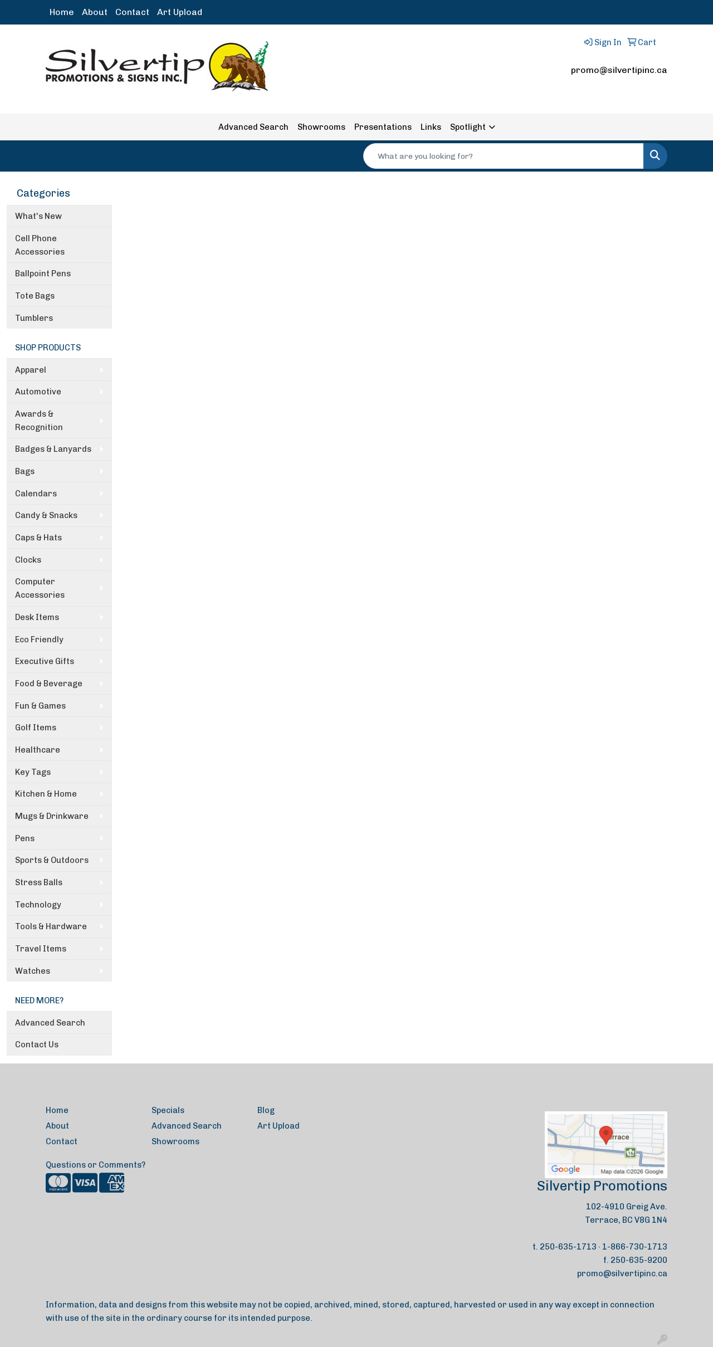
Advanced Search (253, 127)
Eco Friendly (39, 640)
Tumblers (34, 318)
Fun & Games (40, 706)
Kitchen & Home (46, 794)
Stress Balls (38, 882)
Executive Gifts (44, 661)
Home (62, 12)
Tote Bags (35, 296)
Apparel (30, 370)
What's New (38, 216)
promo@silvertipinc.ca (619, 70)
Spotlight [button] (468, 127)
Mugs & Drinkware (52, 816)
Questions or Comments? (95, 1165)
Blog (266, 1110)
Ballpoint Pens (43, 274)
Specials (168, 1110)
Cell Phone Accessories (40, 245)
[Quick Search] (503, 156)
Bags (25, 471)
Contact (132, 12)
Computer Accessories (40, 588)
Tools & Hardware (51, 926)
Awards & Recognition (39, 420)
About (95, 12)
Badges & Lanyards (53, 449)
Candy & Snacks (46, 515)
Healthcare (37, 750)
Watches (32, 971)
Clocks (28, 560)
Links (431, 127)
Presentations (383, 127)
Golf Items (35, 728)
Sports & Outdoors (52, 860)
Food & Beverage (48, 684)
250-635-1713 (568, 1247)
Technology (38, 905)
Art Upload (179, 12)
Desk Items (37, 617)
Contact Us (36, 1044)
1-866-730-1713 (634, 1247)
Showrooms (321, 127)
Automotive (38, 392)
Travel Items (40, 949)
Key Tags (33, 772)
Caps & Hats (38, 538)
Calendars (36, 494)
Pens (25, 838)
